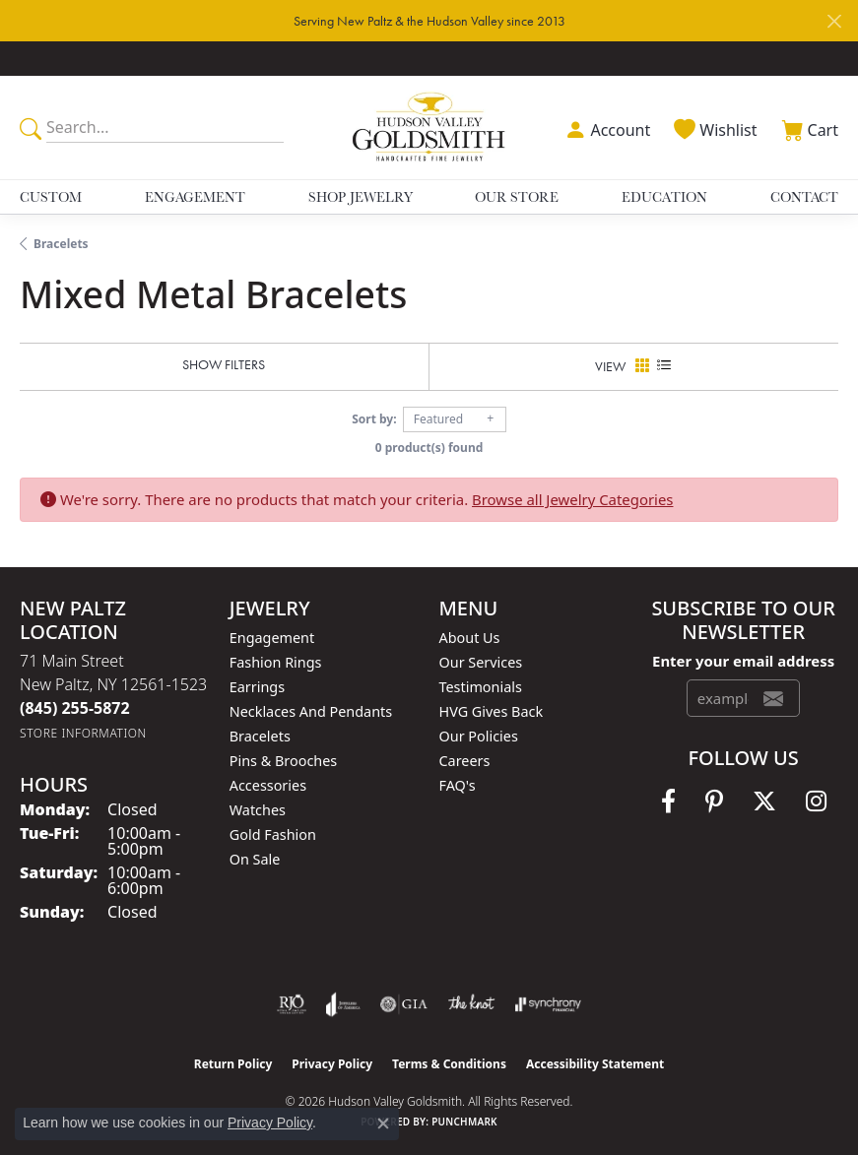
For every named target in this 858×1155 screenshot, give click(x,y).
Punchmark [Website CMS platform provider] (464, 1121)
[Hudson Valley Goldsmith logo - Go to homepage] (429, 127)
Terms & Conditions (449, 1064)
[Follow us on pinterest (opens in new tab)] (714, 801)
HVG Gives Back (491, 711)
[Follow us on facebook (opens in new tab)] (668, 801)
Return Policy (233, 1064)
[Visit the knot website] (471, 1004)
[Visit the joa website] (343, 1004)
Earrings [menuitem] (257, 686)
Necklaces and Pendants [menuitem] (311, 711)
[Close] (834, 21)
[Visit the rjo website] (291, 1004)
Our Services (481, 662)
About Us (469, 637)
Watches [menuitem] (258, 810)
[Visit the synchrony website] (547, 1004)
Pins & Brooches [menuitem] (283, 760)
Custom (51, 197)
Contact (804, 197)
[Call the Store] (75, 708)
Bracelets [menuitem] (260, 736)
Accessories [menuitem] (268, 785)
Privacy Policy (332, 1064)
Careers (465, 760)
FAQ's (457, 785)
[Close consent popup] (383, 1123)
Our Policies (478, 736)
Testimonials (480, 686)
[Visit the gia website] (404, 1004)
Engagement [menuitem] (272, 637)
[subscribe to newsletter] (773, 698)
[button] (605, 127)
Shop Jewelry (360, 197)
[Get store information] (83, 733)
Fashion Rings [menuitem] (276, 662)
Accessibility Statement (595, 1064)
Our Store (517, 197)
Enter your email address (743, 661)
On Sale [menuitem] (255, 859)
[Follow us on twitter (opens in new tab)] (764, 801)
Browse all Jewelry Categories (572, 499)
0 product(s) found (429, 447)
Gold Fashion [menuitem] (273, 834)
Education (664, 197)
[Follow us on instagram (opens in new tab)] (816, 801)
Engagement (195, 197)
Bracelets (61, 243)
